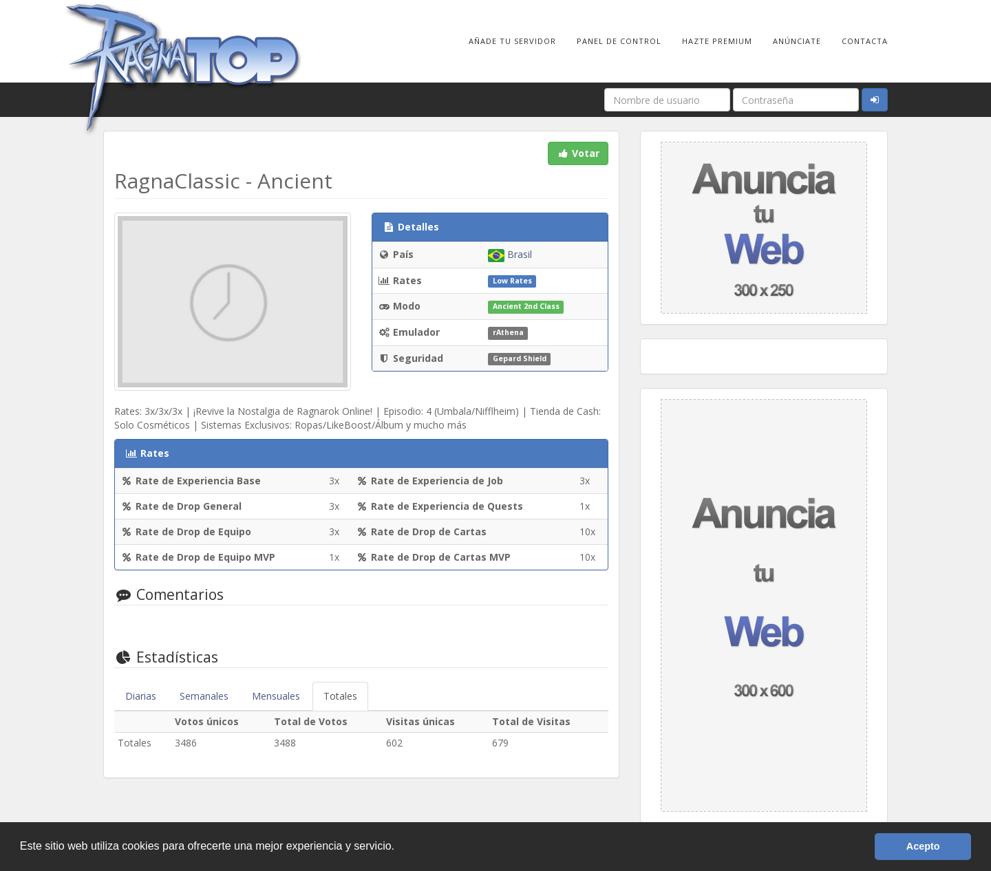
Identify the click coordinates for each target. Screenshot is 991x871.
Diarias (140, 695)
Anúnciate (797, 41)
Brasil (509, 254)
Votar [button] (578, 153)
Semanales (204, 695)
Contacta (865, 41)
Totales (340, 695)
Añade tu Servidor (512, 41)
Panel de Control (619, 41)
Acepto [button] (923, 846)
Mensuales (276, 695)
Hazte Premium (717, 41)
